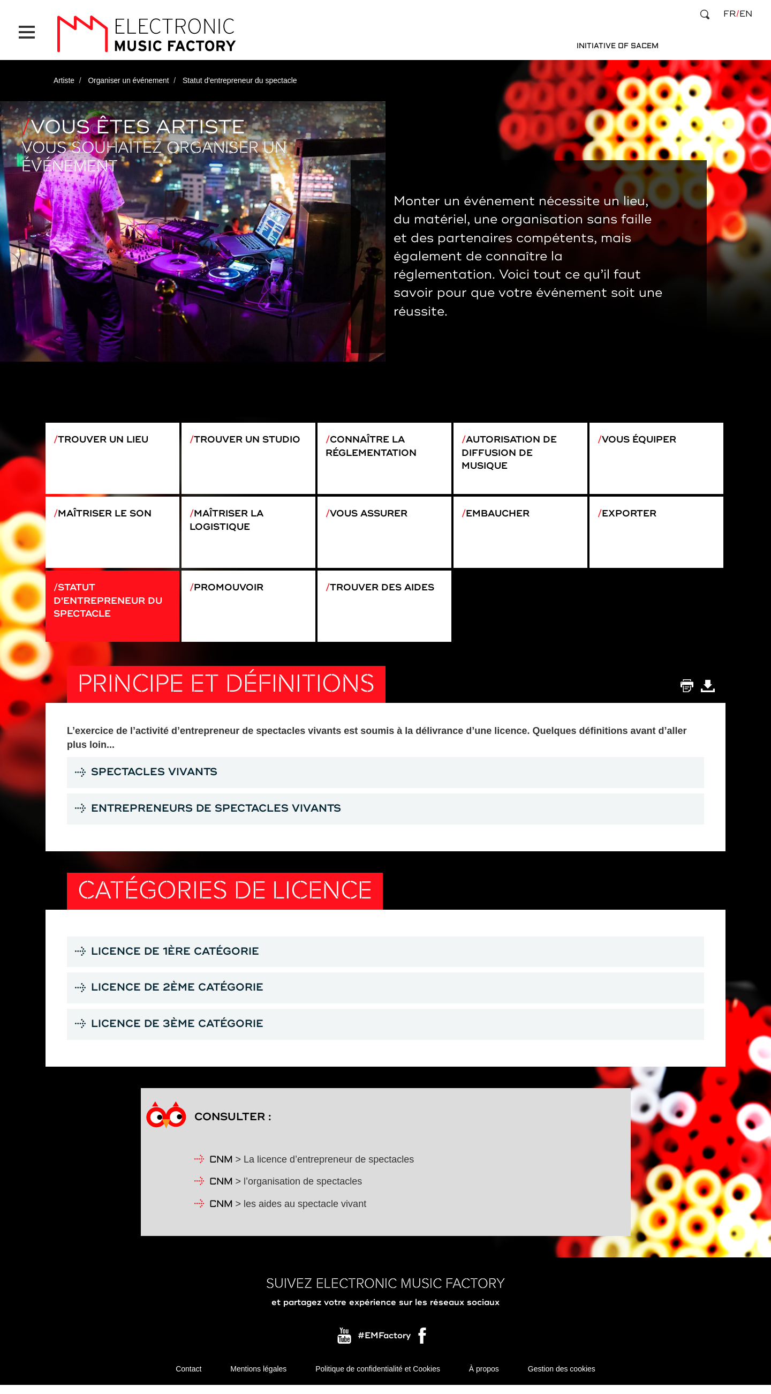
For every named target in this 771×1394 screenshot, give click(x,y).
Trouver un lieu (106, 435)
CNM (221, 1168)
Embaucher (500, 513)
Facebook (423, 1347)
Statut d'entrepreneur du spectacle (111, 604)
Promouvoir (230, 591)
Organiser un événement (129, 76)
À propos (484, 1378)
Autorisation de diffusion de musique (512, 449)
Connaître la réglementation (374, 442)
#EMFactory (384, 1344)
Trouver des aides (385, 591)
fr (729, 14)
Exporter (631, 513)
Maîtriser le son (108, 513)
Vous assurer (371, 513)
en (745, 14)
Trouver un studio (250, 435)
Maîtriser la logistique (229, 520)
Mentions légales (258, 1378)
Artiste (64, 76)
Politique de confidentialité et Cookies (377, 1378)
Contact (188, 1378)
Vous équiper (642, 435)
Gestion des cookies (561, 1378)
